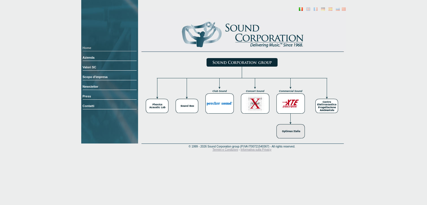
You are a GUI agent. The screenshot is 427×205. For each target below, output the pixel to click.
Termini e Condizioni (225, 149)
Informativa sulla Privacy (256, 149)
